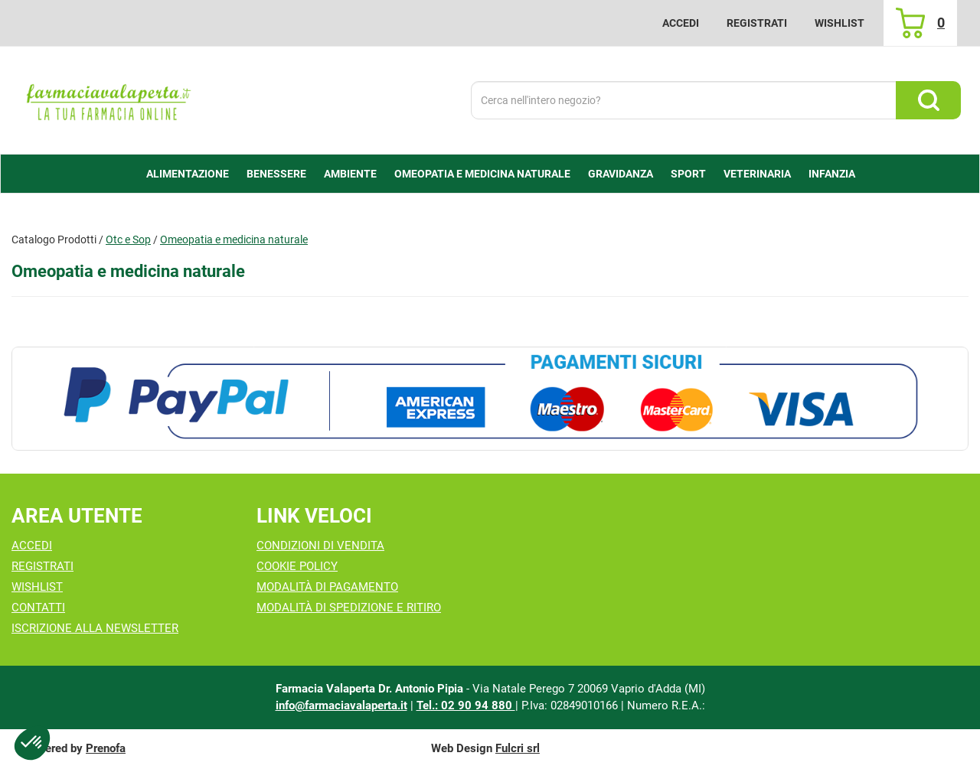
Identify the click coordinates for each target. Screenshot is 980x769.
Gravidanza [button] (620, 174)
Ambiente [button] (350, 174)
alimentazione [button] (187, 174)
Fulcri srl (517, 748)
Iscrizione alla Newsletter (94, 628)
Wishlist (839, 23)
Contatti (38, 607)
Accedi (680, 23)
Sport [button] (688, 174)
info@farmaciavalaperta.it (341, 705)
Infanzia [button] (831, 174)
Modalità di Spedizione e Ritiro (348, 607)
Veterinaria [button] (757, 174)
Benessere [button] (276, 174)
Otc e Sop (128, 239)
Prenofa (106, 748)
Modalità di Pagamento (327, 587)
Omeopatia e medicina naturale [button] (482, 174)
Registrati (757, 23)
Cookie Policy (297, 566)
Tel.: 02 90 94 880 (465, 705)
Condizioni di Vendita (320, 545)
